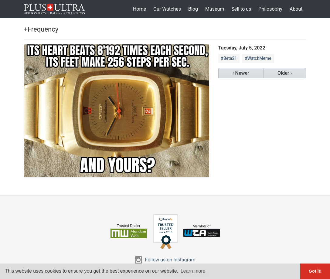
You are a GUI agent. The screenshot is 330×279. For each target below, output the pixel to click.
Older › (284, 73)
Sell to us (241, 9)
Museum (214, 9)
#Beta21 (229, 58)
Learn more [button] (193, 271)
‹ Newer (241, 73)
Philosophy (270, 9)
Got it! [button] (315, 271)
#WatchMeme (258, 58)
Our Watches (167, 9)
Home (139, 9)
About (296, 9)
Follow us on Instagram (170, 260)
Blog (193, 9)
